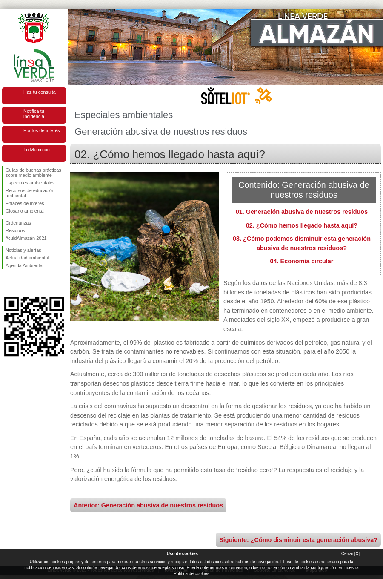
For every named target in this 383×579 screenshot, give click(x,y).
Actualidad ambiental (27, 257)
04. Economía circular (302, 261)
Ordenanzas (18, 222)
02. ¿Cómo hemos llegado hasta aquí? (301, 225)
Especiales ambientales (30, 182)
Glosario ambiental (25, 210)
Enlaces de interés (25, 203)
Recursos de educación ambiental (30, 193)
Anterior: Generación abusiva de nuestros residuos (148, 505)
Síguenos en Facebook (7, 283)
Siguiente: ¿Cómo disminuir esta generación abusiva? (298, 539)
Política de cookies (191, 573)
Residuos (15, 230)
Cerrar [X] (350, 553)
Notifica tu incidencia (33, 114)
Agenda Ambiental (24, 265)
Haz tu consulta (39, 92)
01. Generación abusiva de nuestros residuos (302, 211)
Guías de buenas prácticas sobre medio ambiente (33, 172)
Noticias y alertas (23, 250)
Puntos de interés (41, 130)
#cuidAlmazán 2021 (26, 238)
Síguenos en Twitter (21, 283)
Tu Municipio (36, 149)
